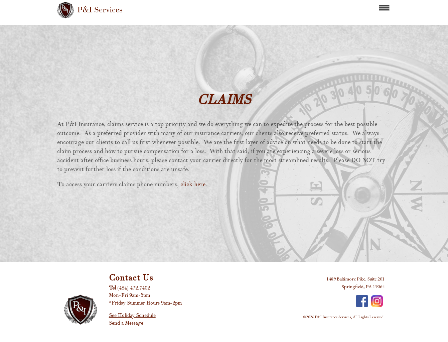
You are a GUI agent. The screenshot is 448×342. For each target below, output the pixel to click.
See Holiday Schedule (132, 315)
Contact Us (131, 277)
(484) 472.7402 (133, 288)
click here (192, 184)
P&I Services (100, 10)
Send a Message (126, 323)
